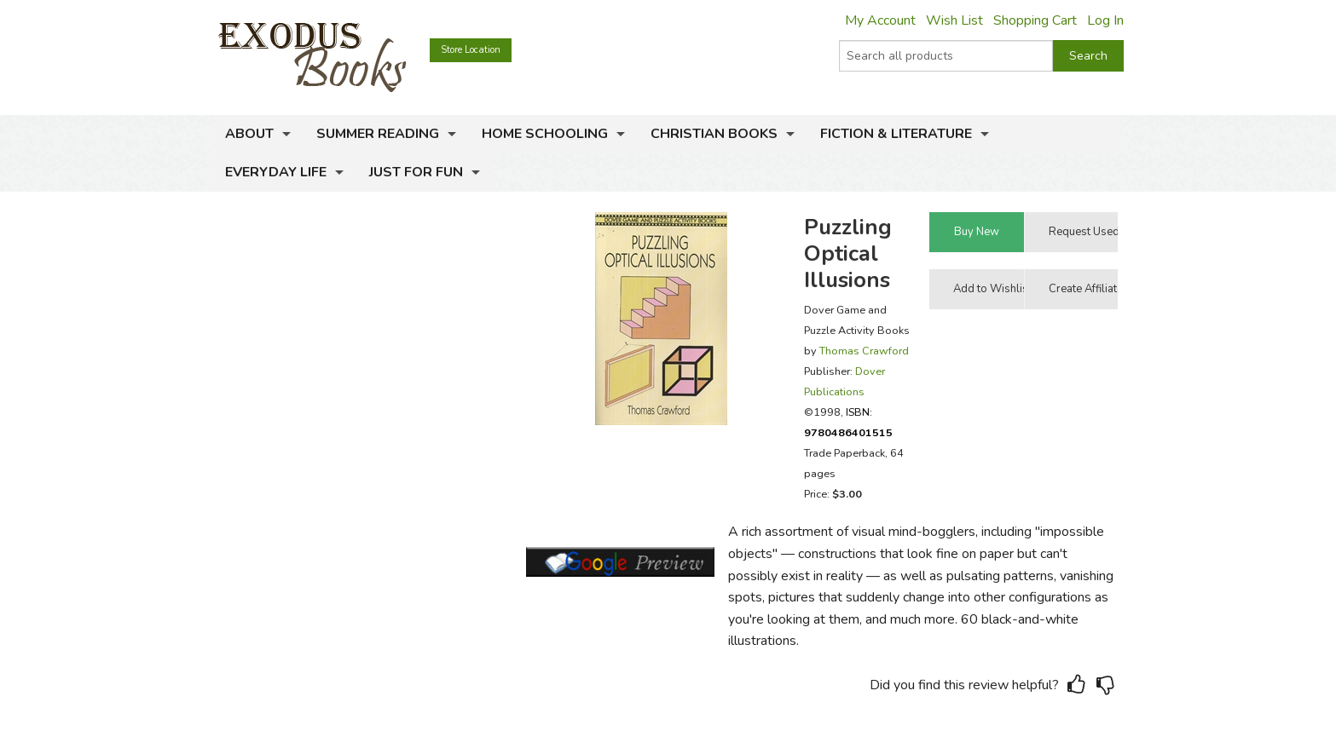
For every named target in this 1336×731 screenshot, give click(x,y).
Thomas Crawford (864, 350)
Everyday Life (276, 172)
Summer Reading (377, 133)
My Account (880, 20)
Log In (1105, 20)
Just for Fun (416, 172)
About (249, 133)
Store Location (470, 49)
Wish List (954, 20)
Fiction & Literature (896, 133)
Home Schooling (545, 133)
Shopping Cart (1035, 20)
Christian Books (714, 133)
